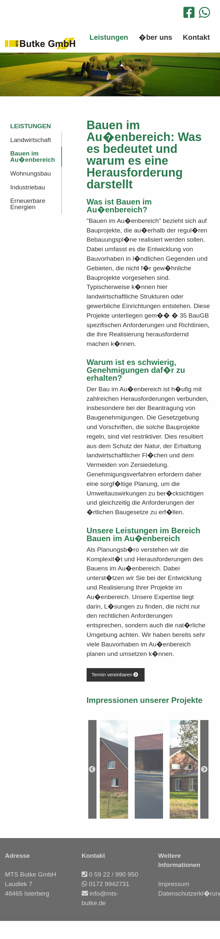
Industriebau (27, 187)
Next (204, 769)
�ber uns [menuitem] (155, 37)
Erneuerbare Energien (27, 203)
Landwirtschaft (30, 139)
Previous (92, 769)
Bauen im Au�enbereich (32, 156)
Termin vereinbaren (115, 674)
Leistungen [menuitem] (109, 37)
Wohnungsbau (30, 173)
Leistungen (30, 126)
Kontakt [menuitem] (196, 37)
